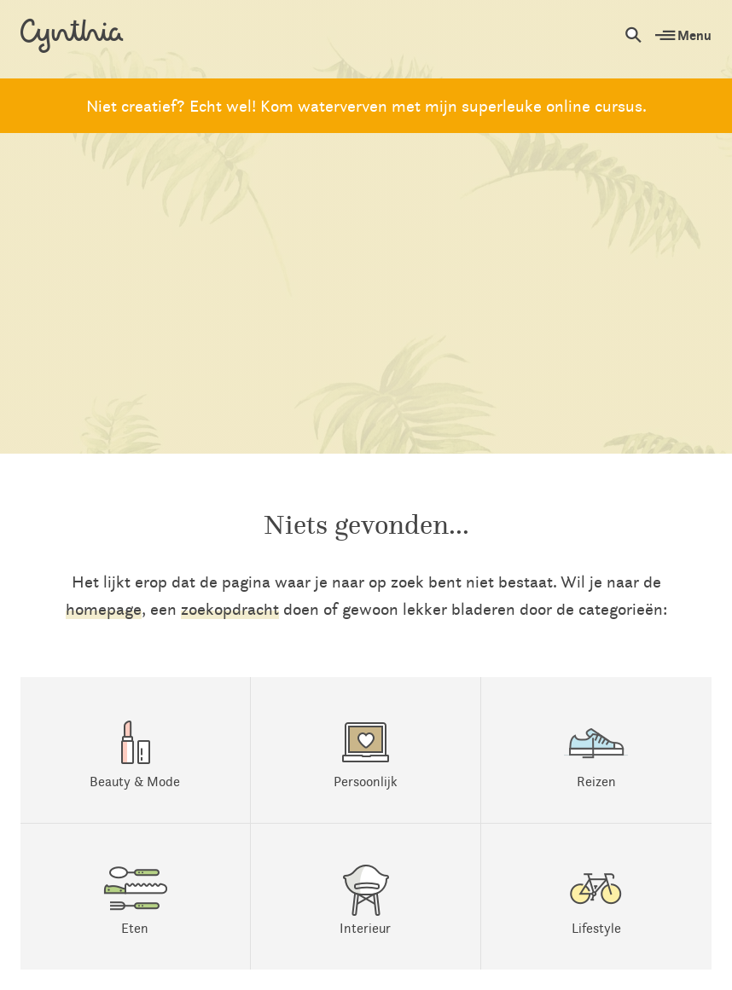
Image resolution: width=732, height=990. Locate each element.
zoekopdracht (230, 609)
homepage (104, 609)
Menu (683, 35)
